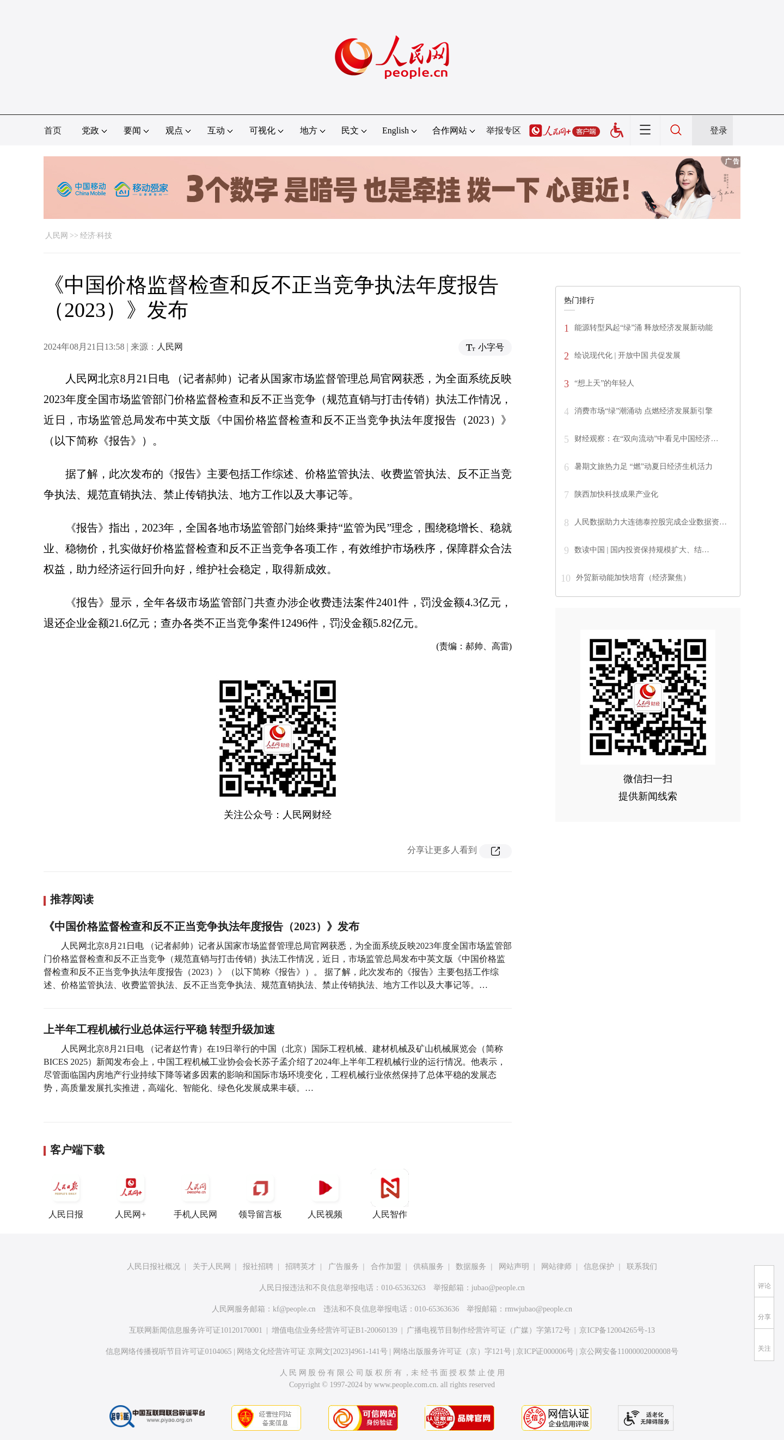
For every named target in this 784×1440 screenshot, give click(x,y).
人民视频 (325, 1194)
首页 (53, 130)
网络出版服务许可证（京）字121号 (452, 1351)
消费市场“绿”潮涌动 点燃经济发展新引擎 (643, 411)
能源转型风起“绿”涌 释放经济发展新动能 (643, 328)
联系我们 (642, 1266)
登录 (718, 130)
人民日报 (66, 1194)
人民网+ (131, 1194)
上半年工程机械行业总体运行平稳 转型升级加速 (159, 1029)
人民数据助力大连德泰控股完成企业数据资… (650, 522)
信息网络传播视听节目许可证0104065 (168, 1351)
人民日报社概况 (153, 1266)
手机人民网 (195, 1194)
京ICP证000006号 (545, 1351)
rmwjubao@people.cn (538, 1309)
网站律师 (556, 1266)
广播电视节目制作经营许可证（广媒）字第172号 (489, 1330)
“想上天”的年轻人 (604, 383)
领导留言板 (260, 1194)
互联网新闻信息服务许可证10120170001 (195, 1330)
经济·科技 (96, 235)
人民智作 (390, 1194)
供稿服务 (428, 1266)
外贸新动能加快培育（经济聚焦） (633, 577)
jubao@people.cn (498, 1288)
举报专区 (503, 130)
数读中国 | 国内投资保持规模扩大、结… (641, 550)
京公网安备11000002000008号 (628, 1351)
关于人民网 (212, 1266)
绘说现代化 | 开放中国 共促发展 (627, 355)
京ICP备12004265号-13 (616, 1330)
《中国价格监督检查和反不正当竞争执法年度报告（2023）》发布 (201, 926)
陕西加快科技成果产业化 (616, 494)
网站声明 (514, 1266)
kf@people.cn (294, 1309)
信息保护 (599, 1266)
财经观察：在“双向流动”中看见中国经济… (646, 439)
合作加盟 (386, 1266)
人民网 (56, 235)
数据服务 (471, 1266)
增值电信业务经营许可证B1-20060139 (334, 1330)
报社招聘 (258, 1266)
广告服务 (343, 1266)
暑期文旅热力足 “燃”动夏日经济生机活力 (643, 466)
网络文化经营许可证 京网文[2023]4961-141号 (312, 1351)
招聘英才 (300, 1266)
